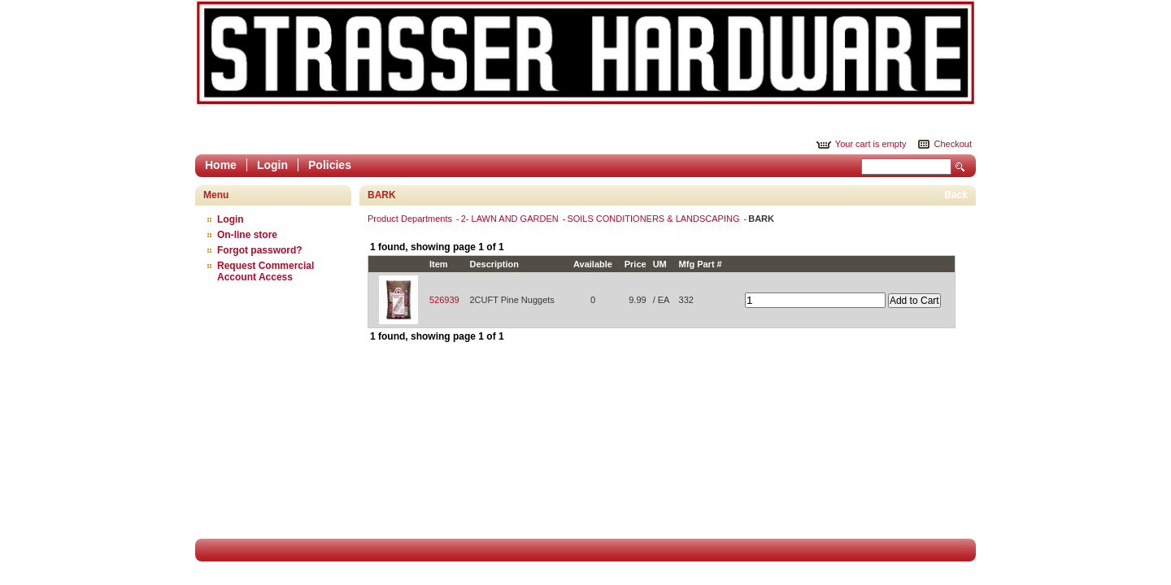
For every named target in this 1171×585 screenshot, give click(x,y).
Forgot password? (260, 250)
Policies (329, 164)
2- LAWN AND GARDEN (511, 218)
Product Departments (411, 218)
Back (956, 195)
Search (960, 166)
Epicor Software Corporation (585, 53)
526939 (444, 300)
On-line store (247, 234)
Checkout (953, 144)
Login (272, 164)
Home (221, 164)
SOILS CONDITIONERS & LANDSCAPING (654, 218)
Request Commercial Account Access (265, 271)
